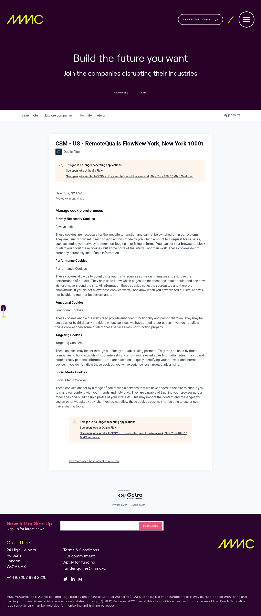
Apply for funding (79, 562)
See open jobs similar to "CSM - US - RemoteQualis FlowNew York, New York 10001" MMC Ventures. (129, 176)
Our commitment (79, 556)
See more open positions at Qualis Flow (94, 461)
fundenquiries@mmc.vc (84, 568)
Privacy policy (119, 505)
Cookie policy (138, 505)
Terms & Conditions (81, 549)
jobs (30, 115)
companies (59, 115)
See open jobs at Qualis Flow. (84, 170)
